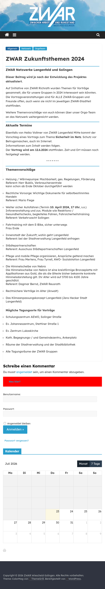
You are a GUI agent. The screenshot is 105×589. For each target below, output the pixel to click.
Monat (83, 463)
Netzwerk (26, 48)
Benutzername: (11, 394)
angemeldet (24, 372)
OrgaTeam (40, 48)
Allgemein (12, 48)
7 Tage (95, 463)
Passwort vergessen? (16, 440)
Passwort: (8, 408)
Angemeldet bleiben (18, 423)
